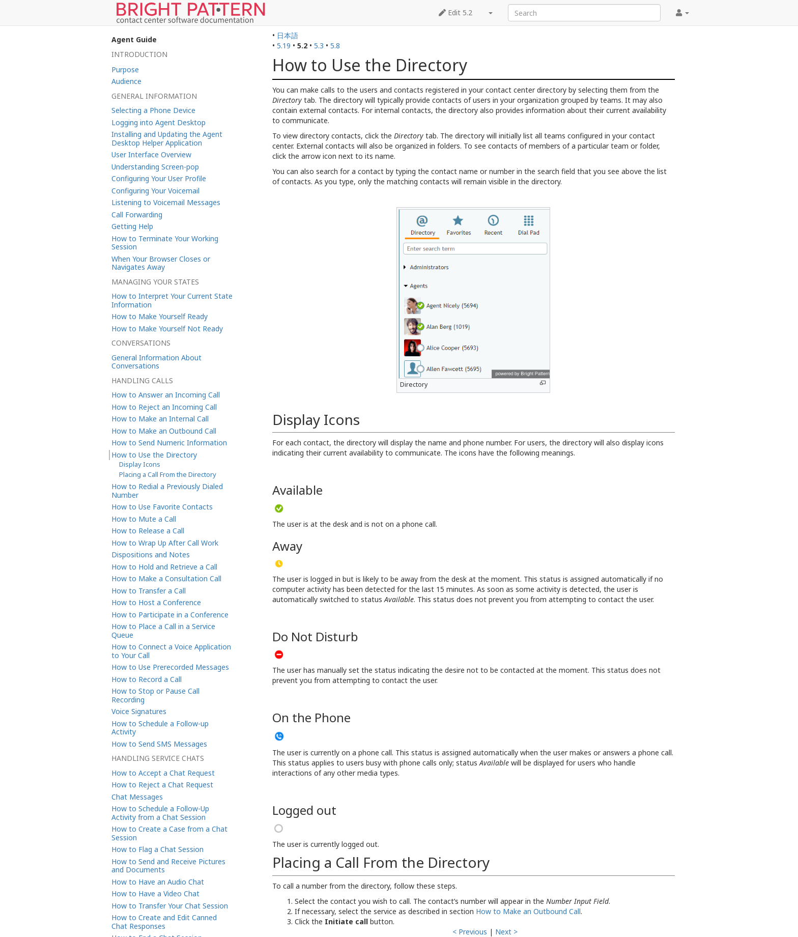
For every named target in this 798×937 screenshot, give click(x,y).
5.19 (284, 45)
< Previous (469, 931)
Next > (506, 931)
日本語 (287, 35)
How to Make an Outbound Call (528, 911)
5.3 (319, 45)
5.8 (335, 45)
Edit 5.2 (455, 12)
